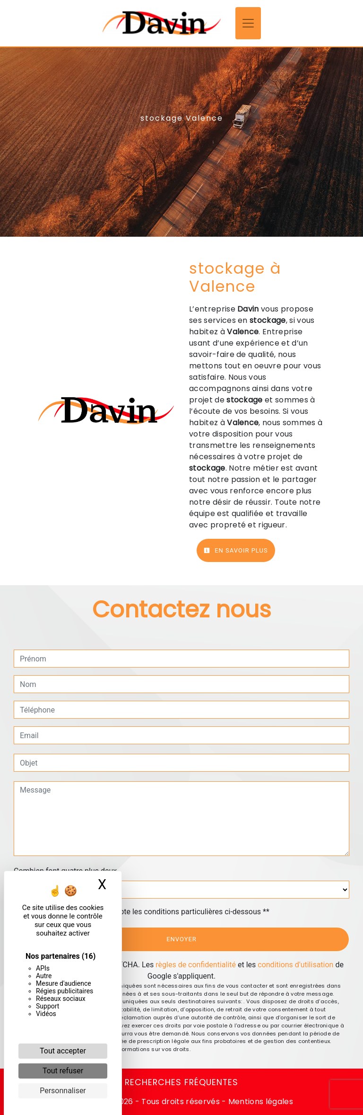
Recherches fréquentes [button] (181, 1082)
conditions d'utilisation (295, 964)
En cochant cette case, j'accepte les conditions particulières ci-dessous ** (146, 911)
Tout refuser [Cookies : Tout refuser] (63, 1070)
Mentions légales (259, 1101)
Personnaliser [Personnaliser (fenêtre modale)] (63, 1090)
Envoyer (181, 939)
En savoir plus (236, 550)
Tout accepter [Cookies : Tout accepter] (63, 1050)
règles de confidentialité (196, 964)
